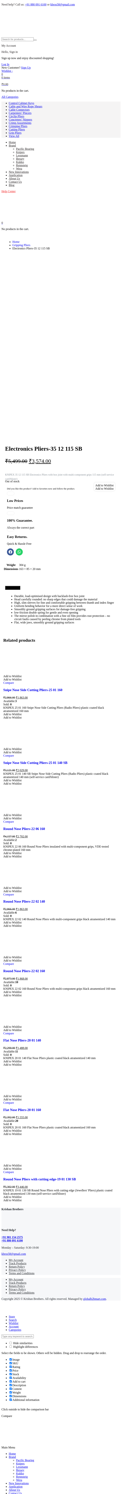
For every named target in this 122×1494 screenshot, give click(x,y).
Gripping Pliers (21, 245)
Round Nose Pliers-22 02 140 (24, 803)
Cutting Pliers (17, 129)
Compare (8, 584)
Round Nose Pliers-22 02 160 (24, 872)
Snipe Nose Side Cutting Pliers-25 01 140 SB (35, 664)
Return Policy (17, 1168)
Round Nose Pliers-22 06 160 (24, 730)
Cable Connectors (19, 109)
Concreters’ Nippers (20, 119)
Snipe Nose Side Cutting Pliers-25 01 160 (32, 591)
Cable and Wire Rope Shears (25, 106)
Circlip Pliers (16, 116)
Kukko (20, 162)
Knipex (20, 152)
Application (16, 175)
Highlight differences (23, 1248)
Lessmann (22, 155)
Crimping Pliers (18, 126)
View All (14, 136)
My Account (16, 1161)
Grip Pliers (15, 132)
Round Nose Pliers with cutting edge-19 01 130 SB (39, 1081)
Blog (11, 185)
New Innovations (19, 171)
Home (12, 142)
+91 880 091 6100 (36, 4)
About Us (14, 178)
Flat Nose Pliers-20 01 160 (22, 1011)
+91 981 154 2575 (12, 1138)
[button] (104, 386)
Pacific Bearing (25, 148)
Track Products (17, 1164)
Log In (5, 64)
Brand (12, 145)
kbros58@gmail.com (62, 4)
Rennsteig (22, 165)
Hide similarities (20, 1244)
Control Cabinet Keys (21, 103)
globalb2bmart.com (94, 1200)
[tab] (12, 489)
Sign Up (26, 67)
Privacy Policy (17, 1171)
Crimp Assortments (20, 122)
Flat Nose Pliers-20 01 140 (22, 942)
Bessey (20, 158)
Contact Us (15, 181)
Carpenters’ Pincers (20, 113)
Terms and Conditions (21, 1174)
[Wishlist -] (7, 70)
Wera (19, 168)
